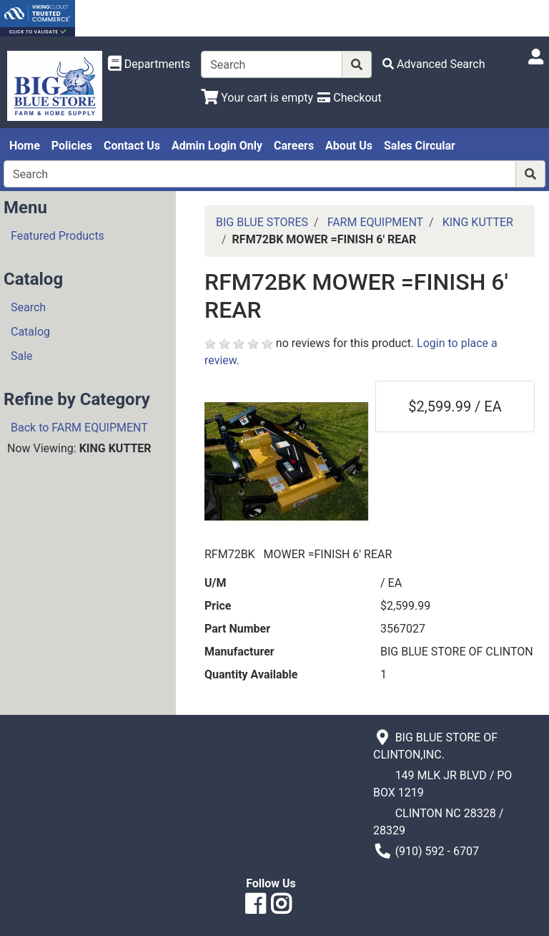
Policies (71, 145)
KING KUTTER (477, 222)
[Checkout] (349, 97)
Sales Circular (419, 145)
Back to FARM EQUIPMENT (79, 427)
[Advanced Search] (433, 64)
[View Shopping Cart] (257, 97)
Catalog (30, 331)
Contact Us (132, 145)
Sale (22, 356)
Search (28, 307)
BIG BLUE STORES (262, 222)
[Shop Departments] (149, 64)
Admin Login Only (217, 145)
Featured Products (57, 236)
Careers (294, 145)
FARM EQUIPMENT (375, 222)
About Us (348, 145)
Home (24, 145)
